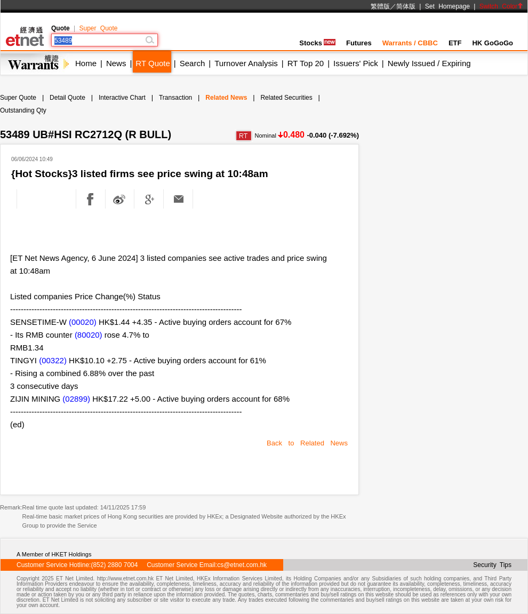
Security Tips (492, 565)
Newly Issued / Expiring (429, 63)
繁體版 (380, 6)
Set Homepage (447, 6)
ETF (455, 43)
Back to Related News (307, 443)
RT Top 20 (305, 63)
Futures (359, 43)
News (116, 63)
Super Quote (98, 28)
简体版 (405, 6)
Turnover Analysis (246, 63)
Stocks (317, 43)
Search (192, 63)
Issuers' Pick (355, 63)
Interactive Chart (122, 97)
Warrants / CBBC (410, 43)
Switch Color (501, 6)
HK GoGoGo (492, 43)
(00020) (83, 321)
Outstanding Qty (23, 110)
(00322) (53, 360)
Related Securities (286, 97)
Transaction (175, 97)
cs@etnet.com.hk (242, 565)
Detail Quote (67, 97)
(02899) (76, 398)
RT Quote (152, 63)
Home (86, 63)
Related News (226, 97)
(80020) (88, 334)
